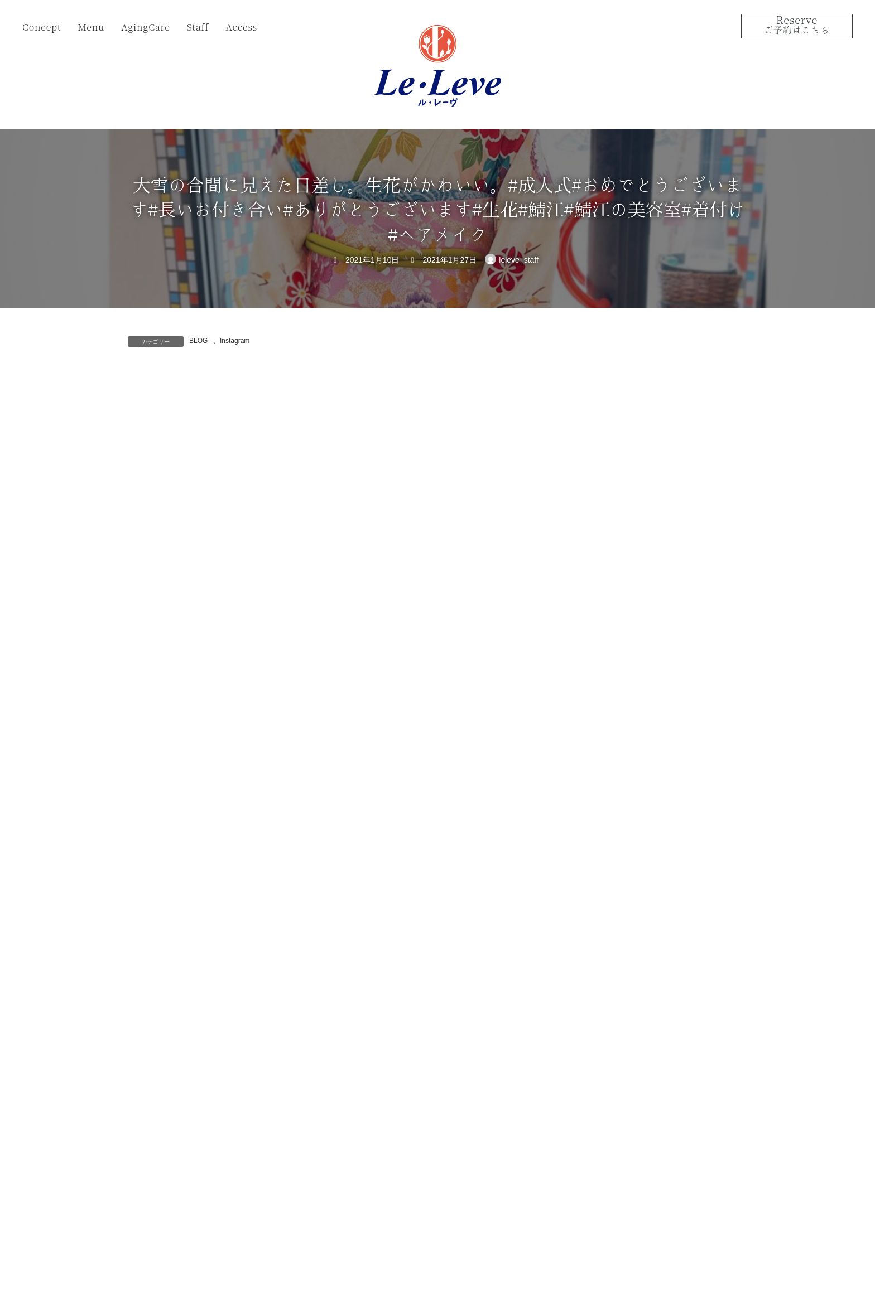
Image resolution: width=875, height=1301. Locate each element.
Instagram (234, 341)
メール (147, 631)
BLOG (198, 341)
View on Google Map (641, 1163)
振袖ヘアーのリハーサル (672, 494)
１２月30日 (649, 620)
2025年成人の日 (657, 431)
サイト (141, 690)
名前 (142, 573)
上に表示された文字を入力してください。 (212, 808)
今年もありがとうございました (684, 557)
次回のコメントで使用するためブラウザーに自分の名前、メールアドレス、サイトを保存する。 (333, 748)
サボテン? (647, 368)
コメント (151, 440)
